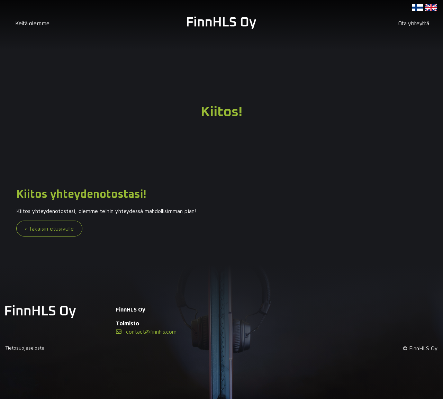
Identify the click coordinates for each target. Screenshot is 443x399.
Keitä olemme (32, 23)
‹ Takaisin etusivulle (49, 228)
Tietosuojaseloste (24, 348)
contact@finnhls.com (146, 331)
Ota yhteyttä (413, 23)
